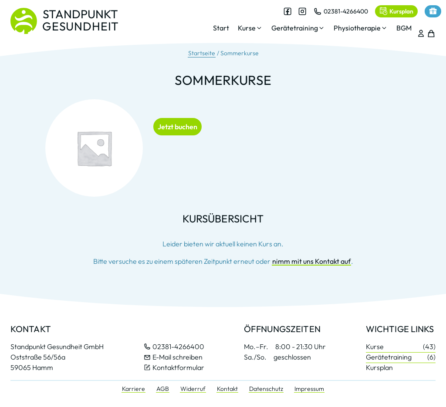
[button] (245, 29)
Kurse (401, 346)
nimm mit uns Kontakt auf (311, 261)
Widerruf (193, 389)
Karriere (133, 389)
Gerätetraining (401, 357)
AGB (162, 389)
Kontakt (227, 389)
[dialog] (307, 23)
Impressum (309, 389)
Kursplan (379, 367)
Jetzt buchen (177, 126)
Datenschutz (266, 389)
